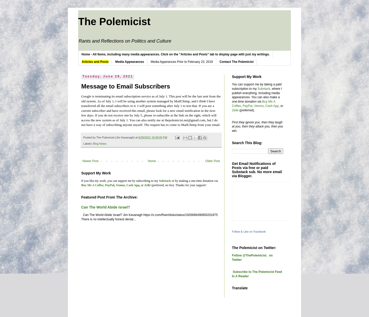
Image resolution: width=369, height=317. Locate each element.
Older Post (212, 161)
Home (152, 161)
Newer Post (90, 161)
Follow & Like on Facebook (249, 231)
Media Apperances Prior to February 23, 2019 (182, 62)
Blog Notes (100, 143)
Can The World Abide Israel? (105, 207)
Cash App (272, 106)
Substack (264, 89)
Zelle (235, 110)
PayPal (247, 106)
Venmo (259, 106)
